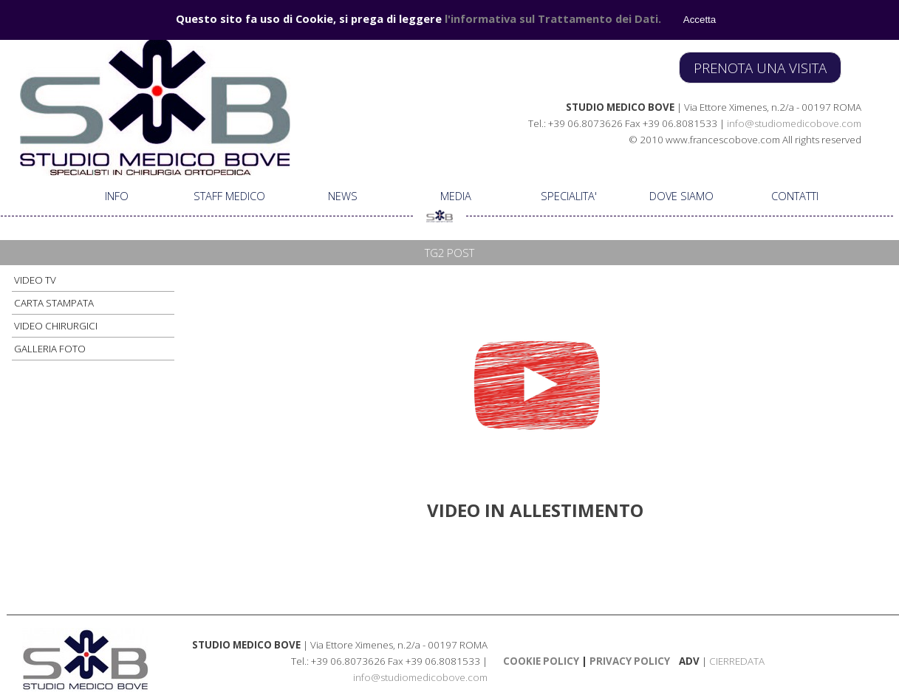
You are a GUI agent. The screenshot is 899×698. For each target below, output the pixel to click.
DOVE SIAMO (681, 195)
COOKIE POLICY (541, 661)
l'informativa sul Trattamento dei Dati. (553, 18)
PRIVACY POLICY (628, 661)
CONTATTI (794, 195)
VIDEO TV (35, 280)
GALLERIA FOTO (50, 348)
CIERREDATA (737, 661)
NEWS (343, 195)
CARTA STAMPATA (54, 302)
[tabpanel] (650, 122)
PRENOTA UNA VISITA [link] (760, 67)
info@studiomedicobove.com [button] (794, 123)
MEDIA (455, 195)
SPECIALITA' (569, 195)
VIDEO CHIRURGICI (56, 325)
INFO (117, 195)
